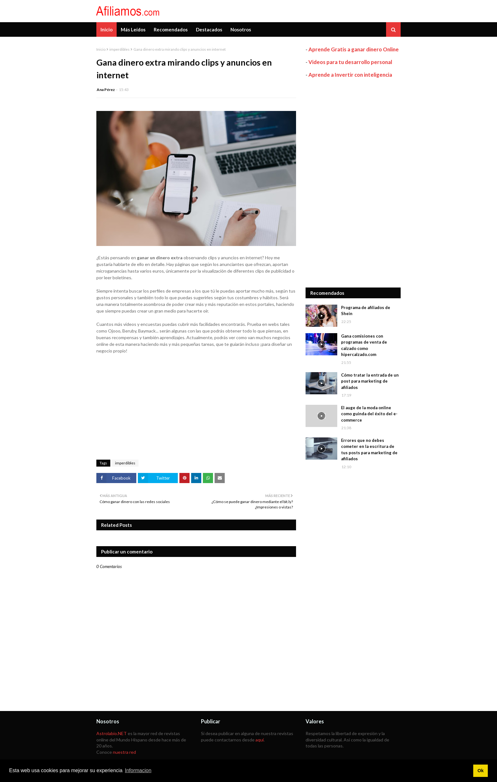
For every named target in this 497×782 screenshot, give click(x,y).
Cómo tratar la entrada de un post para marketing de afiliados (370, 381)
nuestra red (124, 752)
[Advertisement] (353, 183)
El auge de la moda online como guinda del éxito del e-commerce (369, 414)
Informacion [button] (138, 770)
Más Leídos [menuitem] (133, 29)
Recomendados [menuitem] (171, 29)
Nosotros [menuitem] (240, 29)
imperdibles (119, 49)
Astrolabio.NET (111, 733)
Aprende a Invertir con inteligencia (350, 74)
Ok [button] (480, 770)
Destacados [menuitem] (209, 29)
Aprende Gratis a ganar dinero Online (353, 49)
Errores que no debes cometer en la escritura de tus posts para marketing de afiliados (369, 450)
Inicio (101, 49)
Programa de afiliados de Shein (365, 310)
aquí (259, 739)
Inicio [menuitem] (106, 29)
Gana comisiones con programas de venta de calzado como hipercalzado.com (364, 345)
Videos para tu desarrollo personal (350, 62)
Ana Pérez (106, 89)
